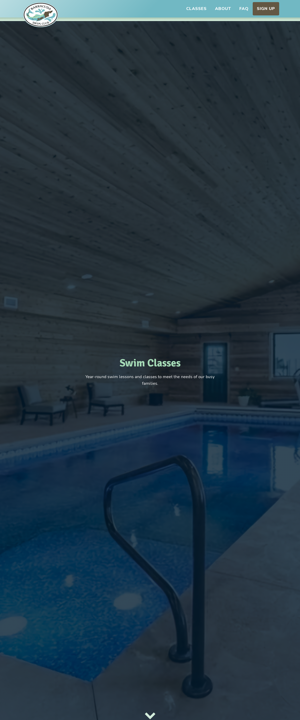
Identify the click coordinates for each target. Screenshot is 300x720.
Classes (196, 8)
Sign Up (266, 8)
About (223, 8)
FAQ (244, 8)
